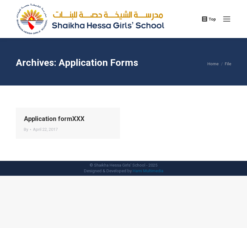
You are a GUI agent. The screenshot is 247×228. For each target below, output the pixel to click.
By (26, 129)
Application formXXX (54, 119)
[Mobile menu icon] (226, 19)
